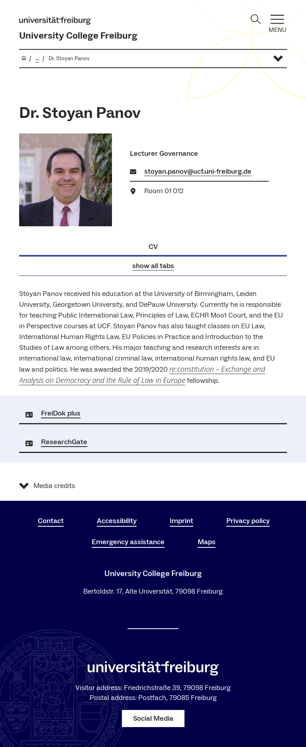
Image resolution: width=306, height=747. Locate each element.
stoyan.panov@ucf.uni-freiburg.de (197, 171)
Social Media (153, 718)
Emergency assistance (128, 542)
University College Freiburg (78, 35)
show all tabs (153, 266)
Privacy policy (248, 520)
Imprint (181, 520)
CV (153, 246)
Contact (51, 520)
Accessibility (117, 520)
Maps (207, 542)
